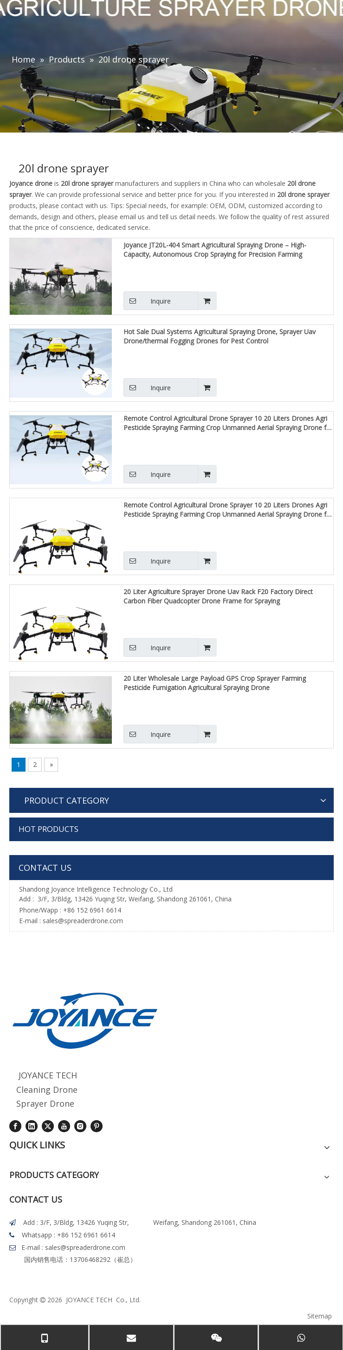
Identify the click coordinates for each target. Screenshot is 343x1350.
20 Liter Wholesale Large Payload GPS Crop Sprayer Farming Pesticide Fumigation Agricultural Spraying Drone (214, 683)
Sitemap (319, 1316)
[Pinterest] (97, 1126)
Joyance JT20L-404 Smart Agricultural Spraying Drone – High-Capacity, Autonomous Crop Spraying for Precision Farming (214, 250)
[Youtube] (64, 1126)
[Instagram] (80, 1126)
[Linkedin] (32, 1126)
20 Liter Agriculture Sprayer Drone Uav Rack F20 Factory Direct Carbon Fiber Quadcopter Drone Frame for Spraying (218, 596)
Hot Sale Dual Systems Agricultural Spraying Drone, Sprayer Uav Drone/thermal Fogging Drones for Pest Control (219, 336)
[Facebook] (15, 1126)
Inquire (147, 301)
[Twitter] (48, 1126)
